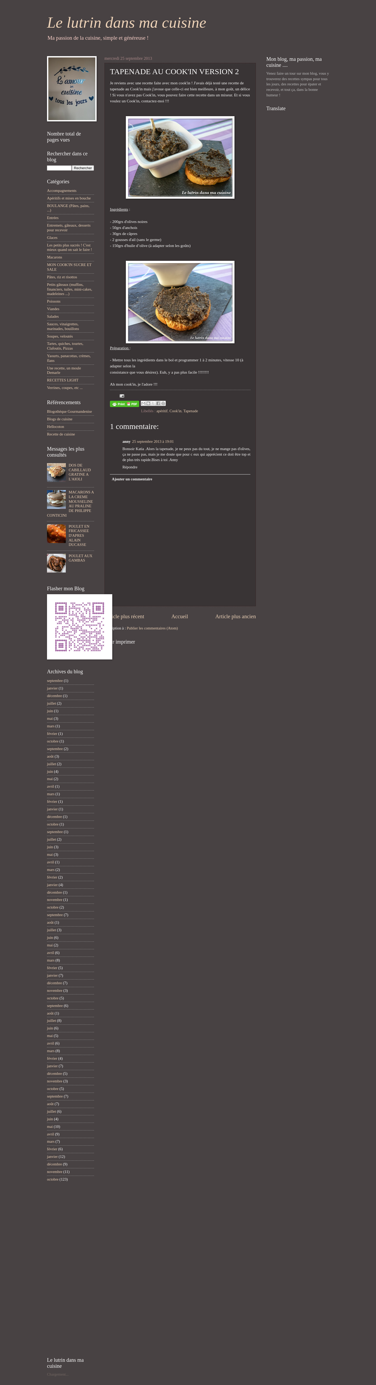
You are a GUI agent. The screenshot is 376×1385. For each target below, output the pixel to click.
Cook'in (175, 411)
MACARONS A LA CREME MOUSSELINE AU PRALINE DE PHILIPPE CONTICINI (70, 503)
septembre (55, 681)
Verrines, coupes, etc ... (65, 388)
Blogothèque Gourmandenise (69, 411)
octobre (52, 741)
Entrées (52, 218)
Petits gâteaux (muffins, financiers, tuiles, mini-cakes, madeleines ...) (69, 289)
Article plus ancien (235, 616)
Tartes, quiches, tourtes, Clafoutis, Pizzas (65, 345)
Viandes (53, 309)
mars (51, 726)
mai (50, 718)
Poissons (54, 301)
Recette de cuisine (61, 434)
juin (50, 711)
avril (50, 786)
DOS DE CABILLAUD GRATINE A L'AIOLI (80, 472)
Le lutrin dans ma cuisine (126, 22)
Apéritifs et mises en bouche (69, 198)
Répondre (129, 467)
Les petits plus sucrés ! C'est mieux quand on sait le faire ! (69, 247)
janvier (52, 688)
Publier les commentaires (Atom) (152, 628)
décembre (54, 696)
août (50, 756)
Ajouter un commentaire (132, 479)
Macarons (54, 257)
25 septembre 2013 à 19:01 (153, 441)
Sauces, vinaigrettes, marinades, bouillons (63, 326)
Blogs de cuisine (59, 419)
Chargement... (58, 1374)
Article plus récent (124, 616)
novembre (54, 900)
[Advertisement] (62, 1269)
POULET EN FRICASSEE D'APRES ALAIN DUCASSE (79, 535)
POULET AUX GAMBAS (80, 558)
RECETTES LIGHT (63, 380)
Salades (53, 316)
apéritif (162, 411)
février (52, 734)
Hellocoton (55, 427)
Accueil (179, 616)
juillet (51, 703)
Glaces (52, 237)
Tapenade (190, 411)
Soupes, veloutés (60, 336)
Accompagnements (62, 190)
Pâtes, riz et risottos (62, 277)
